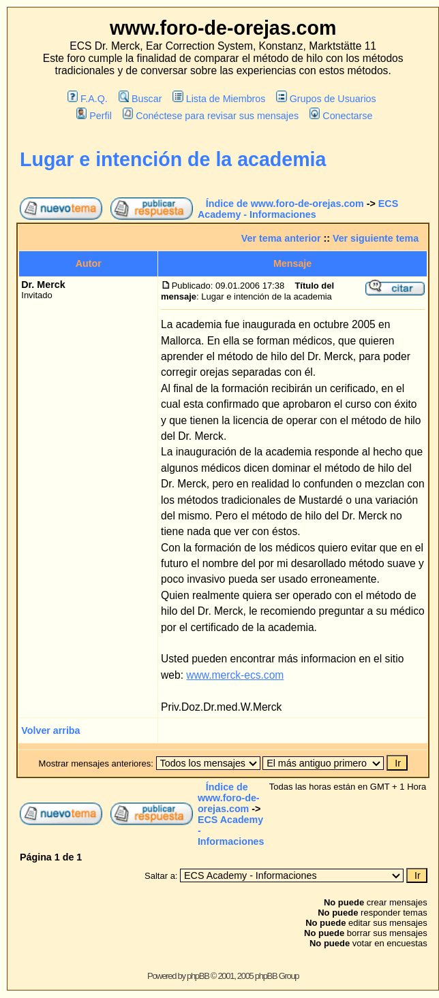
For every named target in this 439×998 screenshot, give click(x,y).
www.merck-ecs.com (235, 675)
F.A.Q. (87, 98)
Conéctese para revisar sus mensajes (211, 115)
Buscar (140, 98)
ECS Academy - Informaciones (298, 209)
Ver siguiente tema (376, 238)
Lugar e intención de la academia (173, 159)
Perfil (94, 115)
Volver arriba (50, 730)
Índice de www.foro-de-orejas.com (285, 203)
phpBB (198, 976)
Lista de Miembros (218, 98)
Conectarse (341, 115)
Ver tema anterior (281, 238)
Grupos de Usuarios (326, 98)
